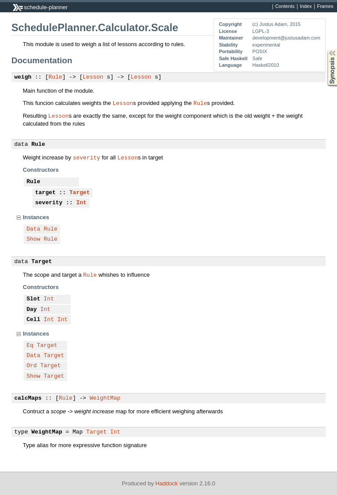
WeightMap (105, 398)
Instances (36, 217)
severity (86, 157)
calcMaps (28, 398)
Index (306, 6)
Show (33, 239)
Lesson (93, 77)
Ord (32, 366)
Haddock (166, 483)
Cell (33, 320)
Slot (33, 299)
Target (79, 193)
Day (32, 310)
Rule (55, 77)
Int (81, 203)
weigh (23, 77)
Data (33, 229)
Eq (30, 346)
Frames (325, 6)
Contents (284, 6)
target (45, 193)
